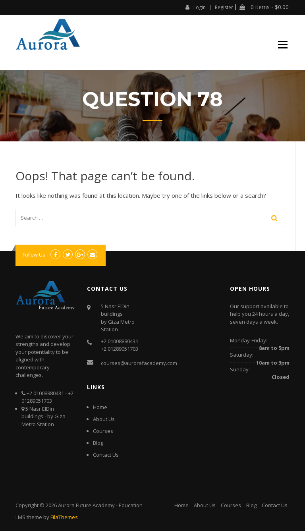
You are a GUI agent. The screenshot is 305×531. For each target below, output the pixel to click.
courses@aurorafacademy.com (139, 363)
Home (100, 407)
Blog (98, 442)
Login (195, 7)
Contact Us (106, 454)
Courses (103, 430)
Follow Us (34, 254)
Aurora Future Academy (86, 505)
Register (224, 7)
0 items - (264, 7)
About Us (104, 419)
